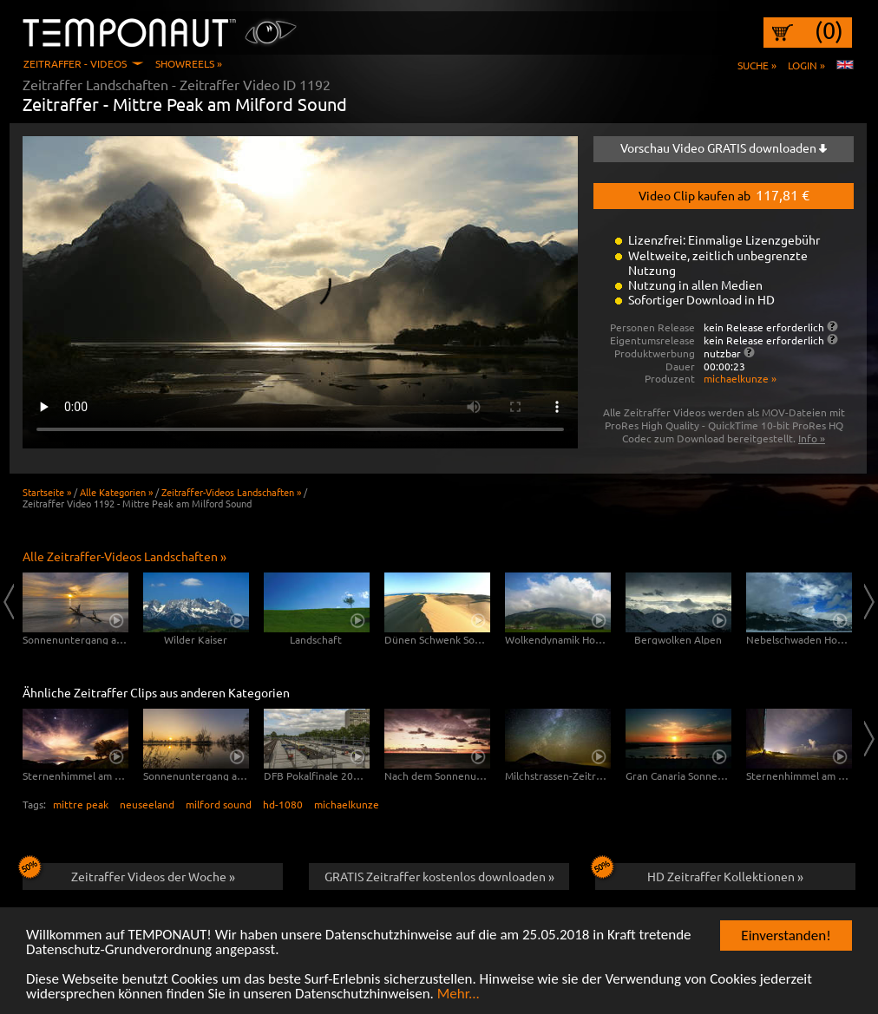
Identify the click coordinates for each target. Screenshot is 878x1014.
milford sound (219, 804)
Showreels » (188, 63)
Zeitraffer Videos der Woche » (129, 873)
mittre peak (80, 804)
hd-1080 (283, 804)
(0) (829, 30)
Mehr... (458, 994)
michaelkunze (346, 804)
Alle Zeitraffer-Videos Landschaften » (124, 556)
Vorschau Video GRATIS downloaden (723, 147)
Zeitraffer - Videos (75, 63)
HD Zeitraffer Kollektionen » (699, 873)
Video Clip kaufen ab (724, 194)
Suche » (756, 65)
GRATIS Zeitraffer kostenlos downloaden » (439, 876)
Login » (806, 65)
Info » (811, 438)
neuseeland (147, 804)
